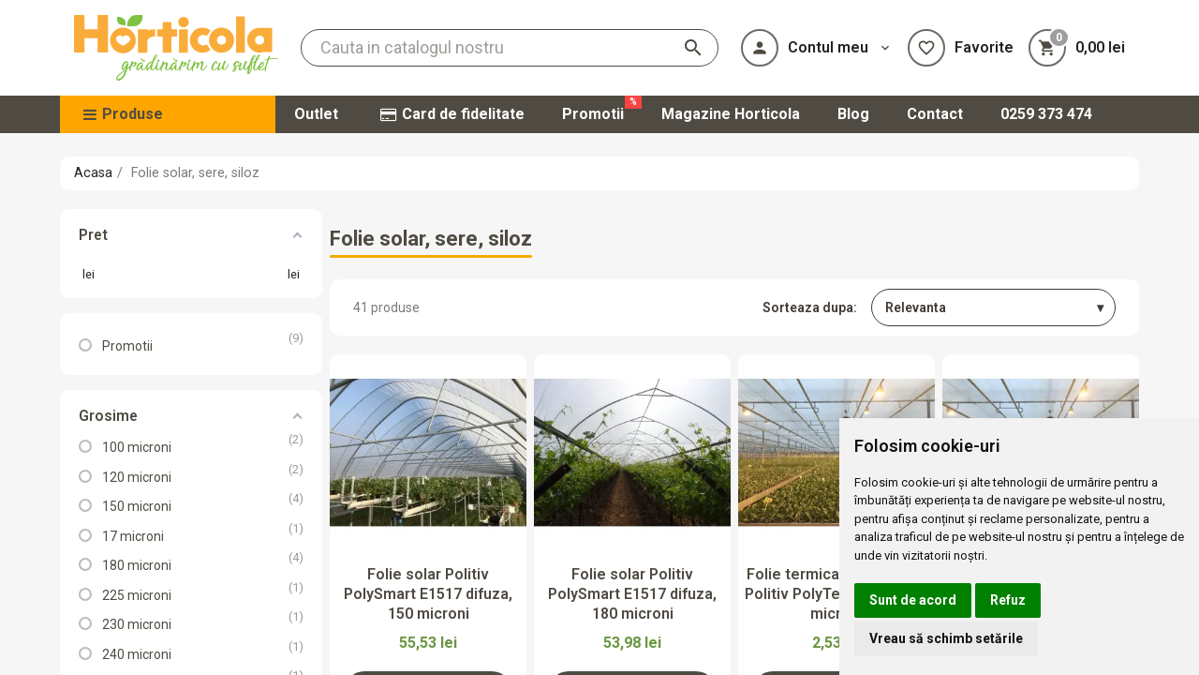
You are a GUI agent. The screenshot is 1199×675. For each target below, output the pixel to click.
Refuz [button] (1008, 600)
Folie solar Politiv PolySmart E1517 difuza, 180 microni (632, 593)
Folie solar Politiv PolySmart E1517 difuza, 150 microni (428, 593)
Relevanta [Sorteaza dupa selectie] (915, 307)
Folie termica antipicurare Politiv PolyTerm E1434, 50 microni (837, 593)
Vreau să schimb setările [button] (946, 638)
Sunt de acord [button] (912, 600)
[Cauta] (509, 48)
